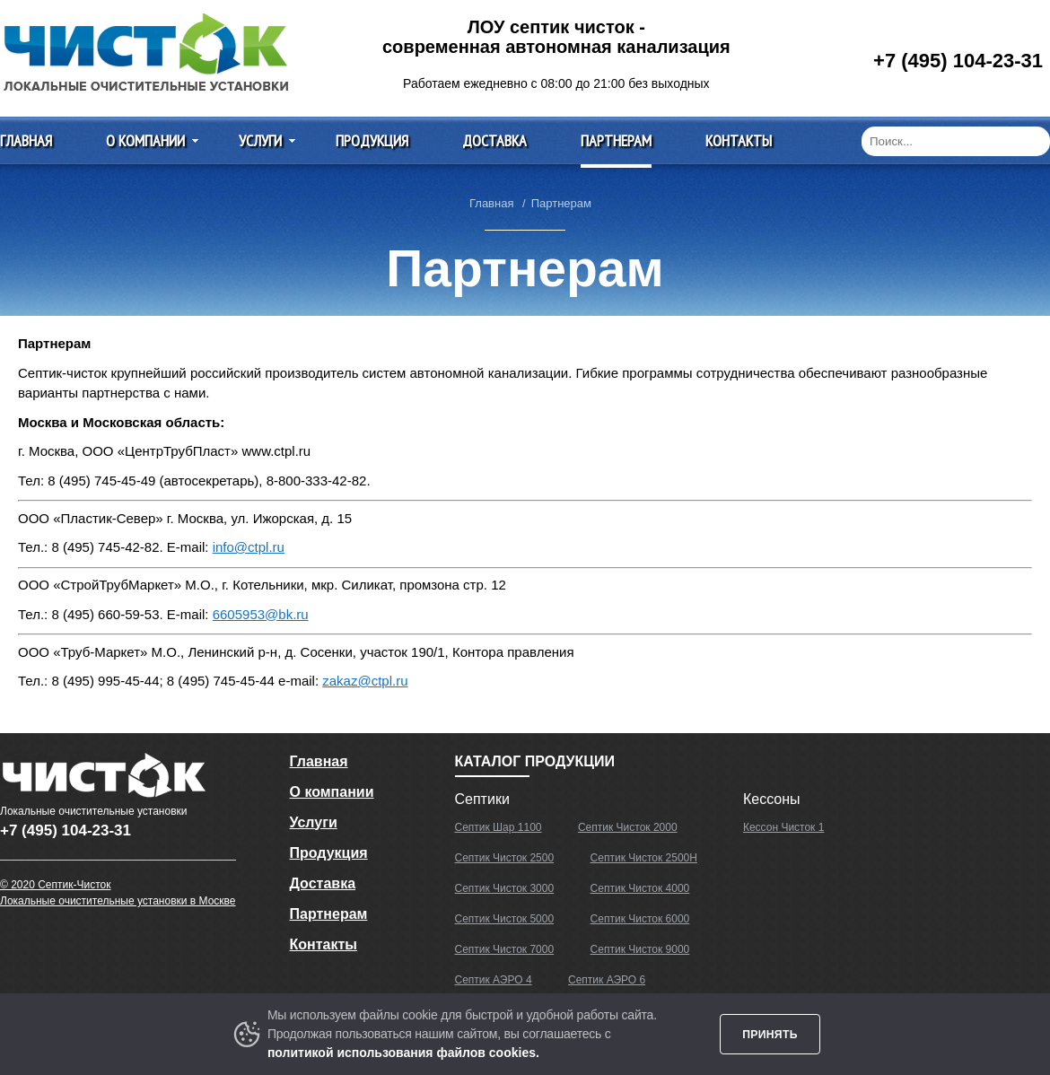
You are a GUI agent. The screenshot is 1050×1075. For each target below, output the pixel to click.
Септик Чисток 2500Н (644, 858)
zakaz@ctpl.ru (364, 680)
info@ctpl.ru (248, 547)
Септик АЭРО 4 (493, 980)
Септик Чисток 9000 (640, 949)
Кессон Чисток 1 (783, 827)
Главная (26, 140)
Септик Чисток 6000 (640, 919)
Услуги (260, 140)
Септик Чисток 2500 (505, 858)
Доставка (494, 140)
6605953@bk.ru (261, 614)
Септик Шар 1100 (498, 827)
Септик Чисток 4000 (640, 888)
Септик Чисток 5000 (505, 919)
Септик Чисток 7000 (505, 949)
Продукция (372, 140)
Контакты (738, 140)
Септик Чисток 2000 (628, 827)
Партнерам (616, 140)
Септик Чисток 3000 (505, 888)
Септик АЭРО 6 (606, 980)
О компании (145, 140)
